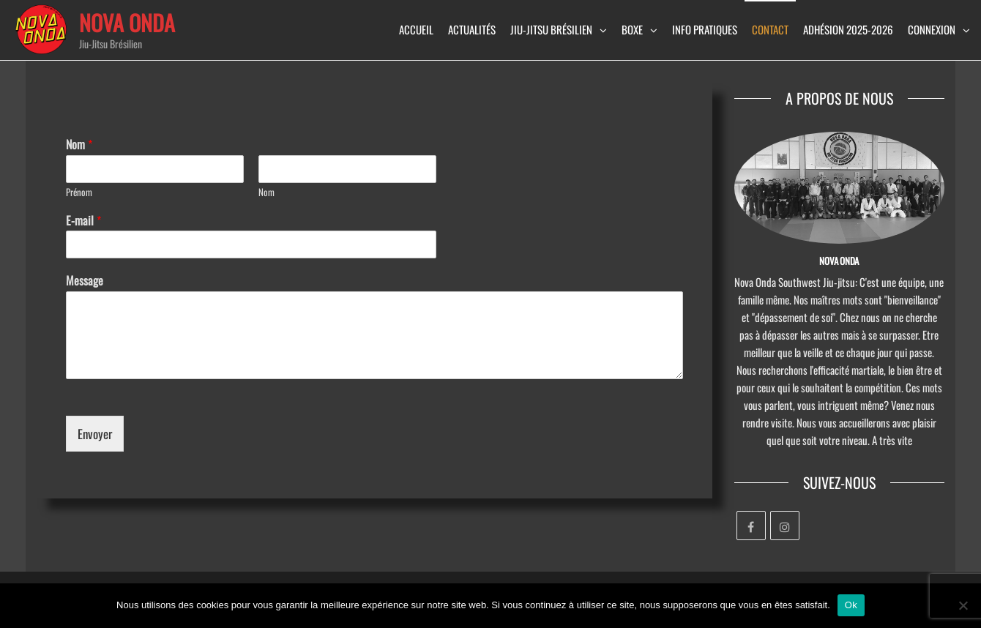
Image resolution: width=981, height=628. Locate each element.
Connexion (931, 29)
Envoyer (95, 434)
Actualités (472, 29)
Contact (770, 29)
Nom (79, 144)
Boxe (632, 29)
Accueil (416, 29)
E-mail (83, 220)
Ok (851, 604)
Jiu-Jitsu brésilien (551, 29)
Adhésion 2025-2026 (848, 29)
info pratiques (704, 29)
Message (84, 280)
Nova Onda (127, 22)
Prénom (79, 192)
